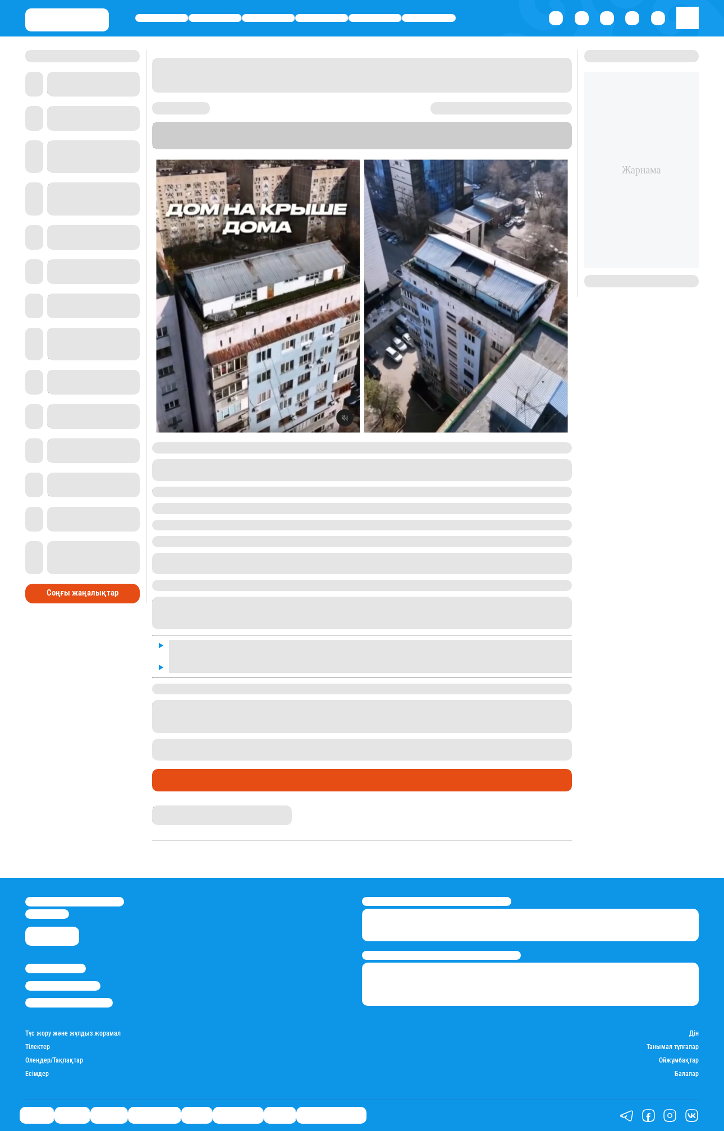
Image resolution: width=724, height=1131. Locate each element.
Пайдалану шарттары (69, 1003)
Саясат (162, 18)
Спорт (375, 18)
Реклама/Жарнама (62, 986)
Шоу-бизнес (428, 18)
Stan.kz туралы (55, 968)
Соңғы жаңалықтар (82, 593)
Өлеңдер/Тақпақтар (54, 1060)
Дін (694, 1033)
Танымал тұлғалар (673, 1047)
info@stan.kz (47, 914)
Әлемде (268, 18)
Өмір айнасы (321, 18)
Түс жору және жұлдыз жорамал (73, 1033)
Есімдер (37, 1074)
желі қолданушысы (275, 464)
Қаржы (215, 18)
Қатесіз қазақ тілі (331, 1115)
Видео (279, 1115)
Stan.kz (211, 144)
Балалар (687, 1074)
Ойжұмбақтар (679, 1060)
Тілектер (37, 1047)
